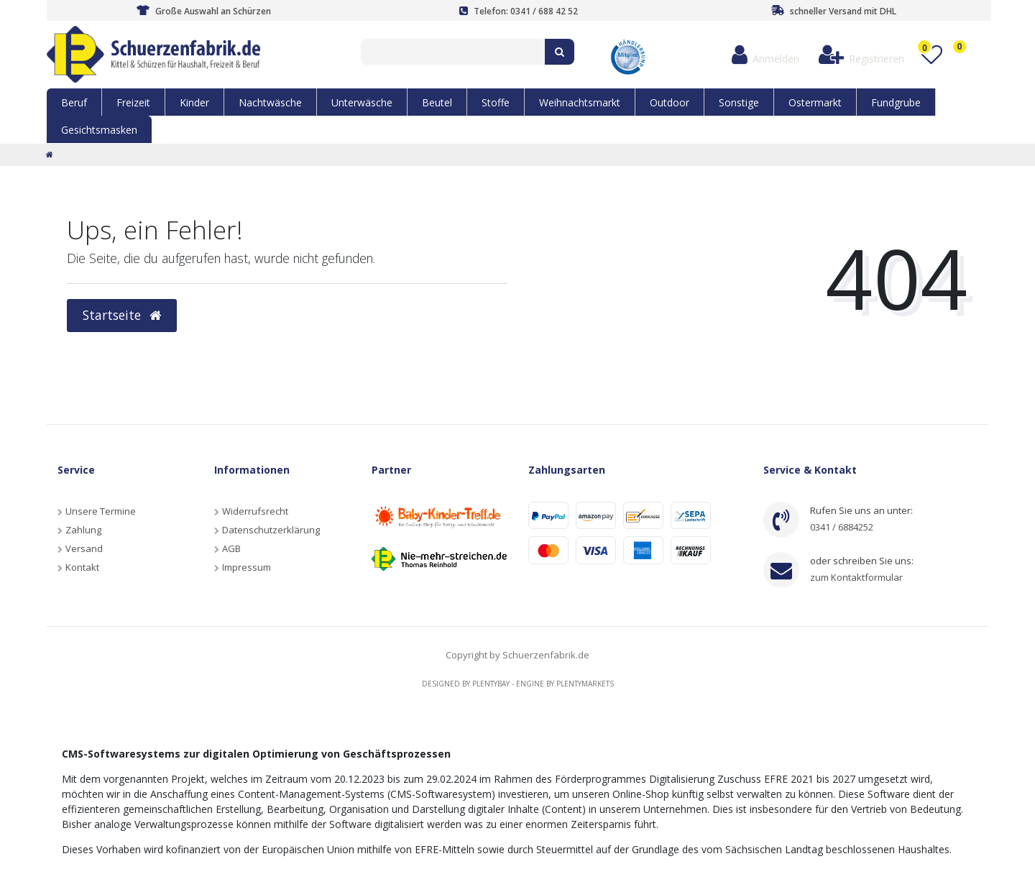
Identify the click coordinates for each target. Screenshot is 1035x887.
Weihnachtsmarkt (579, 102)
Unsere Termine (100, 511)
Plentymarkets (585, 684)
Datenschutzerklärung (271, 529)
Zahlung (83, 529)
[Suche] (559, 52)
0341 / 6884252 (841, 526)
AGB (231, 548)
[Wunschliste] (931, 55)
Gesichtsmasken (99, 130)
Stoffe (496, 102)
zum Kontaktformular (856, 577)
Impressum (246, 567)
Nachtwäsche (270, 102)
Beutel (437, 102)
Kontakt (82, 567)
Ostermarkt (815, 102)
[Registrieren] (861, 55)
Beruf (74, 102)
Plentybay (491, 684)
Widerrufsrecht (255, 511)
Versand (84, 548)
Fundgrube (896, 102)
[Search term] (453, 52)
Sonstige (739, 102)
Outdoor (669, 102)
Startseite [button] (122, 314)
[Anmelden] (765, 55)
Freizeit (133, 102)
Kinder (194, 102)
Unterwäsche (361, 102)
